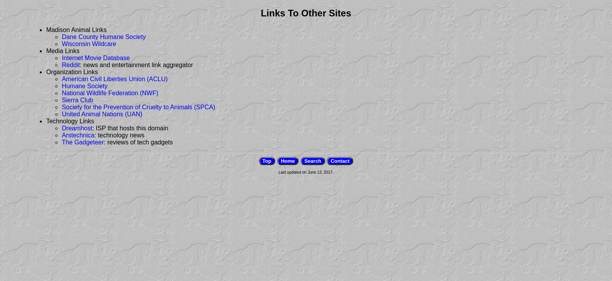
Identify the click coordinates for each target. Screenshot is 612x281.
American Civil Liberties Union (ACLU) (114, 79)
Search (312, 161)
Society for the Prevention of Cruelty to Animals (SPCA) (138, 107)
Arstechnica (78, 135)
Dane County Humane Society (104, 37)
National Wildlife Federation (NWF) (110, 93)
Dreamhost (77, 128)
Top (266, 161)
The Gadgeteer (83, 142)
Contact (340, 161)
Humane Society (84, 86)
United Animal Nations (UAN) (102, 114)
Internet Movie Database (96, 58)
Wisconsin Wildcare (89, 44)
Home (288, 161)
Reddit (71, 65)
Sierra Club (77, 100)
